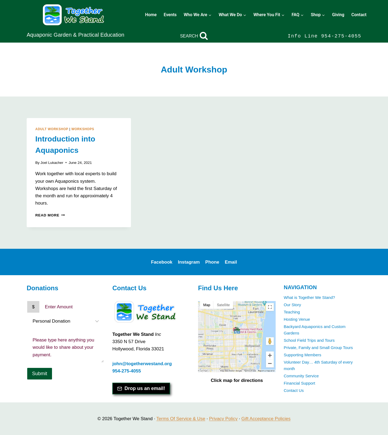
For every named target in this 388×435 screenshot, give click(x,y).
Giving (338, 14)
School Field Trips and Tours (309, 340)
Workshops (82, 129)
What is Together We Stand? (309, 297)
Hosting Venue (297, 319)
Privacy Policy (223, 418)
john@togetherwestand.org (142, 363)
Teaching (292, 312)
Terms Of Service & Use (180, 418)
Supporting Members (302, 355)
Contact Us (294, 390)
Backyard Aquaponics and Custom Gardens (314, 329)
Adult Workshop (51, 129)
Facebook (161, 262)
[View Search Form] (194, 36)
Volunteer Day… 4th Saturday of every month (318, 365)
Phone (212, 262)
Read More (50, 215)
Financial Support (299, 383)
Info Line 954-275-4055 (324, 36)
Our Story (292, 304)
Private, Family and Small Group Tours (318, 347)
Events (170, 14)
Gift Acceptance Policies (265, 418)
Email (231, 262)
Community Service (301, 376)
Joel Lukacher (51, 163)
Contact (358, 14)
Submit (39, 373)
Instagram (189, 262)
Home (151, 14)
